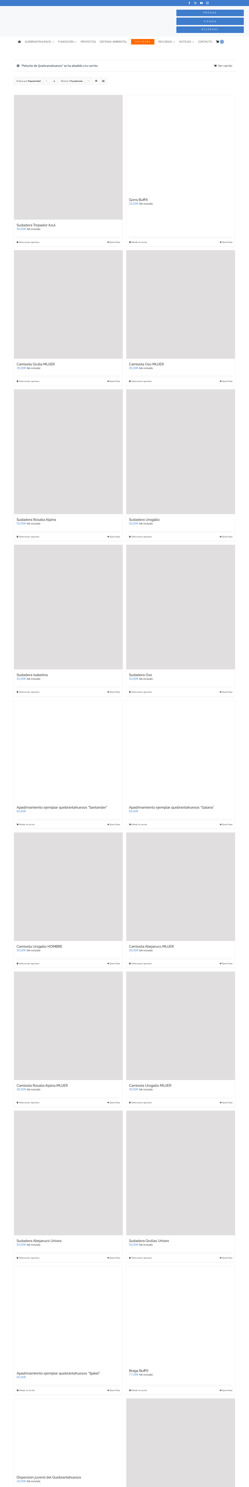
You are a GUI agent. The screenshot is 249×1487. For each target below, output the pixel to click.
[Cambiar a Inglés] (229, 42)
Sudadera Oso (140, 675)
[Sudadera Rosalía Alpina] (68, 451)
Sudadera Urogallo (144, 520)
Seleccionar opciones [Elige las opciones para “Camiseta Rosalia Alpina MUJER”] (29, 1102)
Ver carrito (225, 66)
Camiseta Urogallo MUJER (150, 1085)
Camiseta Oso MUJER (146, 364)
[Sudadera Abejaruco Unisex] (68, 1173)
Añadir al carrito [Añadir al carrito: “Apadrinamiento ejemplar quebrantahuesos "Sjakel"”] (27, 1390)
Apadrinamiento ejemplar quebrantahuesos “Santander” (62, 807)
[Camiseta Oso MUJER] (180, 304)
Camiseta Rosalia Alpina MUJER (42, 1085)
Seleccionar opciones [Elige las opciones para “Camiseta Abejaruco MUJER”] (141, 963)
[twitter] (195, 3)
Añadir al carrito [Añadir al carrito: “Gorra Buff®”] (139, 242)
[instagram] (207, 3)
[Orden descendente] (54, 81)
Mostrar (72, 81)
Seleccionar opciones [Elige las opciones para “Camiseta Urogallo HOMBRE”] (29, 963)
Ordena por (28, 81)
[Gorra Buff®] (180, 144)
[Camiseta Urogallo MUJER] (180, 1026)
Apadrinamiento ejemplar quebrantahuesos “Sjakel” (58, 1373)
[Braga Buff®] (180, 1315)
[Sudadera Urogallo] (180, 451)
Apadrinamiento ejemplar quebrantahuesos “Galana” (171, 807)
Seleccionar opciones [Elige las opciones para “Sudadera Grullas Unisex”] (141, 1257)
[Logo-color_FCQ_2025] (46, 9)
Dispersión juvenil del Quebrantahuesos (49, 1477)
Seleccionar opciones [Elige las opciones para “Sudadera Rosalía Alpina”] (29, 536)
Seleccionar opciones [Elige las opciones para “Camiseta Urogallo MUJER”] (141, 1102)
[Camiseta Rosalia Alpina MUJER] (68, 1026)
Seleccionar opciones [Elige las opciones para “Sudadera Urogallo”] (141, 536)
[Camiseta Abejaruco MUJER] (180, 887)
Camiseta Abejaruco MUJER (151, 946)
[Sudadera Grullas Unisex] (180, 1173)
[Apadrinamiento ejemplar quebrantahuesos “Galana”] (180, 751)
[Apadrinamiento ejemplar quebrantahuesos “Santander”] (68, 751)
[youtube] (201, 3)
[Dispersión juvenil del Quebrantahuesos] (68, 1435)
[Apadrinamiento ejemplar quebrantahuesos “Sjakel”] (68, 1317)
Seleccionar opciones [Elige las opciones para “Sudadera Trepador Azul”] (29, 242)
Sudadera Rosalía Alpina (36, 520)
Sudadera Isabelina (32, 675)
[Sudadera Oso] (180, 607)
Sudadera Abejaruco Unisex (39, 1241)
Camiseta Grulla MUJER (36, 364)
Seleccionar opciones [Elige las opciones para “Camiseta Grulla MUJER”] (29, 381)
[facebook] (189, 3)
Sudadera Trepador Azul (36, 225)
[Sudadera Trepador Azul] (68, 157)
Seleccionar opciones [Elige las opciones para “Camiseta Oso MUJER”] (141, 381)
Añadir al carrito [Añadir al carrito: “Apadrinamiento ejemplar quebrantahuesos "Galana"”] (139, 824)
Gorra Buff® (138, 200)
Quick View (115, 242)
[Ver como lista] (103, 81)
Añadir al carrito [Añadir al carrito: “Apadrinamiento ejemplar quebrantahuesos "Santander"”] (27, 824)
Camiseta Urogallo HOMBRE (39, 946)
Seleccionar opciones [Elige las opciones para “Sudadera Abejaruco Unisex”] (29, 1257)
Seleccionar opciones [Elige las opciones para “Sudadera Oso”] (141, 691)
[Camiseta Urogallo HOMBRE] (68, 887)
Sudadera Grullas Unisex (149, 1241)
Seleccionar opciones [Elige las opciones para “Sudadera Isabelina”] (29, 691)
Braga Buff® (139, 1371)
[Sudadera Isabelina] (68, 607)
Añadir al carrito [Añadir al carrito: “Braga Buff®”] (139, 1390)
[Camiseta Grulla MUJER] (68, 304)
